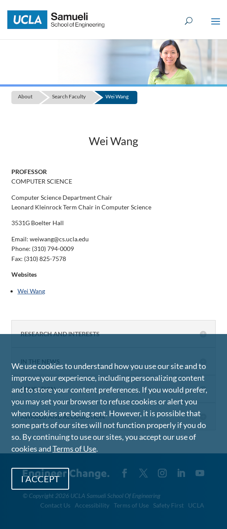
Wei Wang (117, 96)
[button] (216, 27)
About (25, 96)
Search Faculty (69, 96)
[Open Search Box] (189, 21)
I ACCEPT (40, 478)
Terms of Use (74, 448)
